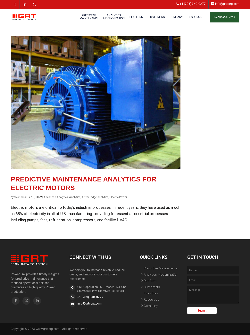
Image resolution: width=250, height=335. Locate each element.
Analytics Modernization (161, 274)
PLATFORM (136, 17)
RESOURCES (195, 17)
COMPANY (176, 17)
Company (151, 306)
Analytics (74, 197)
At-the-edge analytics (95, 197)
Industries (151, 293)
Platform (150, 281)
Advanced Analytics (56, 197)
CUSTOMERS (156, 17)
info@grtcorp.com (89, 303)
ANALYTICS (114, 17)
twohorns (20, 197)
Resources (151, 299)
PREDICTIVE (89, 17)
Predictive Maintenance (161, 268)
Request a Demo (224, 17)
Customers (152, 287)
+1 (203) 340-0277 (90, 297)
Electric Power (118, 197)
